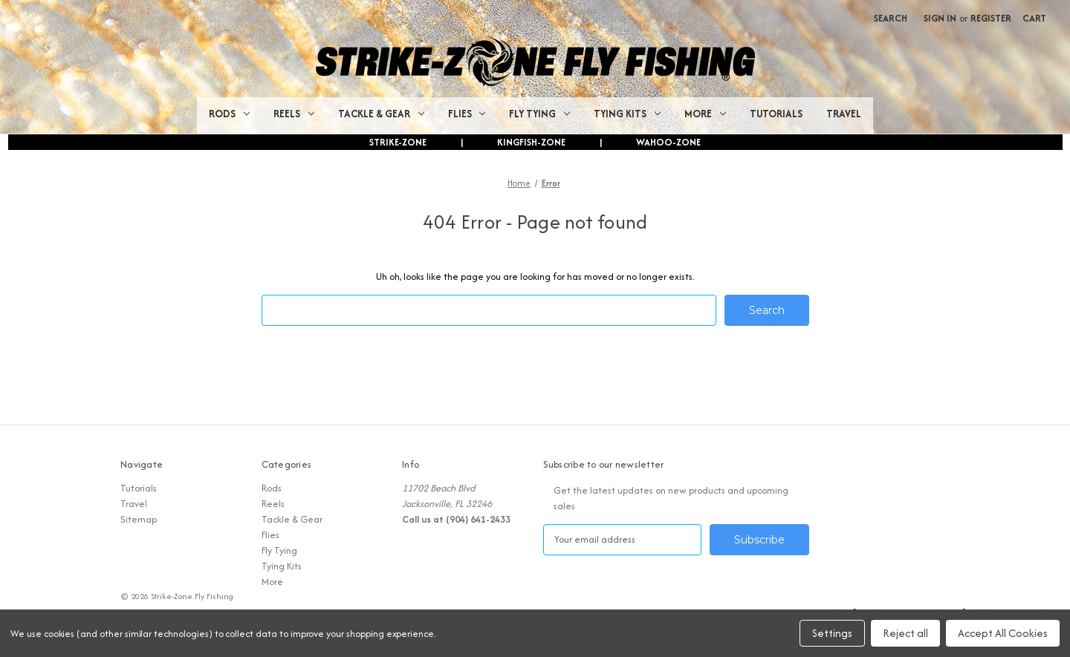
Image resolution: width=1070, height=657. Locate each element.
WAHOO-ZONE (668, 142)
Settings (832, 633)
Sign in (940, 18)
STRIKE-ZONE (398, 142)
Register (990, 18)
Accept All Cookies (1003, 633)
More (705, 113)
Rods (229, 113)
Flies (467, 113)
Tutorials (776, 113)
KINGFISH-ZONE (531, 142)
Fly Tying (539, 113)
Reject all (905, 633)
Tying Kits (627, 113)
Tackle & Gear (381, 113)
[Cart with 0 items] (1034, 18)
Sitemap (138, 519)
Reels (293, 113)
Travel (843, 113)
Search (890, 18)
